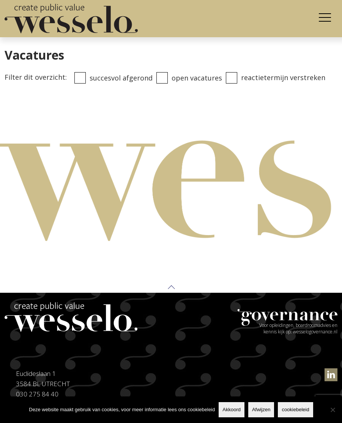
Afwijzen (261, 409)
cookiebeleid (295, 409)
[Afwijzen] (332, 410)
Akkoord (231, 409)
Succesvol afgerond (121, 77)
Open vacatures (197, 77)
